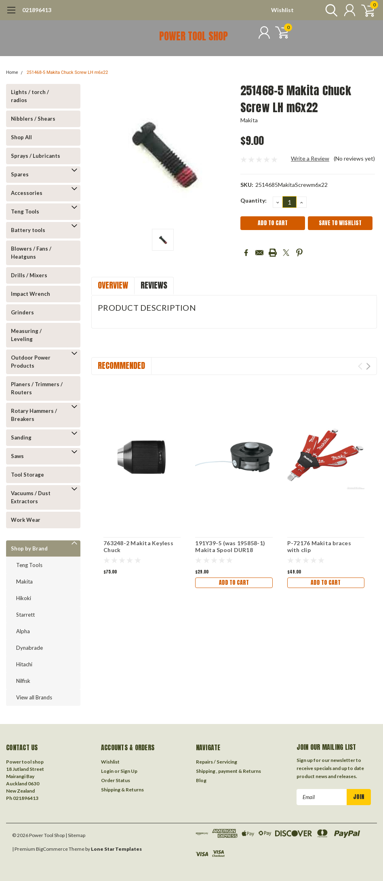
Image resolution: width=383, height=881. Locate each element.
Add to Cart (234, 582)
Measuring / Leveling (26, 335)
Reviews (154, 285)
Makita (24, 581)
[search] (329, 10)
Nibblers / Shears (33, 118)
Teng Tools (25, 211)
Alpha (23, 631)
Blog (201, 780)
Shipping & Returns (122, 790)
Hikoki (23, 598)
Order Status (115, 780)
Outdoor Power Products (31, 361)
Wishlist (282, 9)
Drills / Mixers (29, 275)
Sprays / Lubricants (35, 156)
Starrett (25, 614)
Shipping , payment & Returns (228, 771)
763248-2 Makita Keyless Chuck (138, 547)
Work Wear (25, 520)
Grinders (22, 312)
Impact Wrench (30, 294)
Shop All (21, 137)
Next (368, 366)
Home (12, 72)
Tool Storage (27, 474)
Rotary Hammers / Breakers (34, 415)
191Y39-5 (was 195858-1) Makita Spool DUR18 (230, 547)
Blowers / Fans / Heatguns (31, 252)
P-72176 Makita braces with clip (319, 547)
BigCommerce (52, 849)
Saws (17, 456)
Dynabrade (29, 648)
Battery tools (28, 230)
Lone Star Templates (116, 849)
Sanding (21, 437)
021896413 (36, 9)
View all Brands (34, 697)
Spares (20, 174)
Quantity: (253, 200)
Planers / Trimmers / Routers (37, 388)
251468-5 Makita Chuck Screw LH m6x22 (67, 72)
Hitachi (24, 664)
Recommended (121, 365)
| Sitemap (75, 835)
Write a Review (310, 158)
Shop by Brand (29, 548)
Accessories (26, 193)
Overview (113, 285)
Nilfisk (23, 681)
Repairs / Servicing (216, 762)
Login (107, 771)
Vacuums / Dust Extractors (31, 497)
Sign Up (128, 771)
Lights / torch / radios (30, 96)
